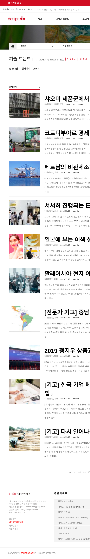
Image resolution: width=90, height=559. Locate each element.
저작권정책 (13, 526)
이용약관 (13, 519)
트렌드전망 (58, 104)
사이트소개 (13, 529)
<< (69, 472)
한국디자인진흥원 (14, 3)
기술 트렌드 (67, 46)
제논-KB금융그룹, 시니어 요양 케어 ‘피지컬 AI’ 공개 (58, 9)
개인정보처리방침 (16, 522)
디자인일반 (48, 104)
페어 (56, 356)
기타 (56, 172)
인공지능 (71, 59)
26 (84, 472)
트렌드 (24, 46)
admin (81, 104)
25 (79, 472)
